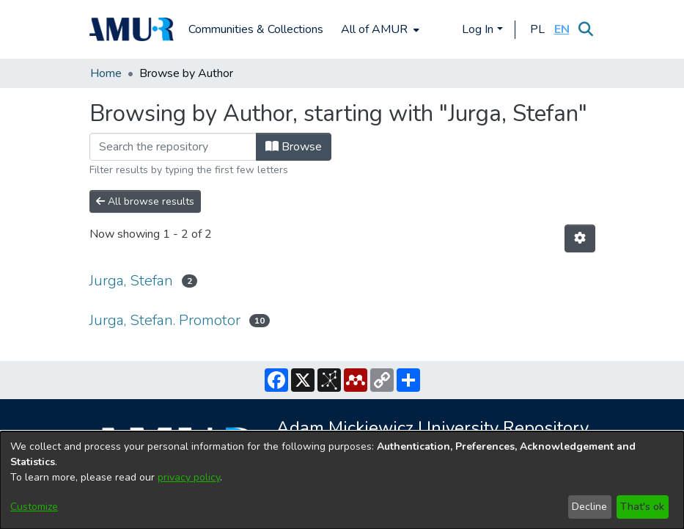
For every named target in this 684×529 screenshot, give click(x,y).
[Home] (131, 29)
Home (106, 73)
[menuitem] (378, 29)
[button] (538, 29)
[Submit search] (586, 29)
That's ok (642, 507)
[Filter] (173, 147)
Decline (589, 507)
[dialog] (342, 480)
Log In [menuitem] (477, 29)
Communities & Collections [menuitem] (255, 29)
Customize (34, 507)
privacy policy (189, 477)
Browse (293, 147)
